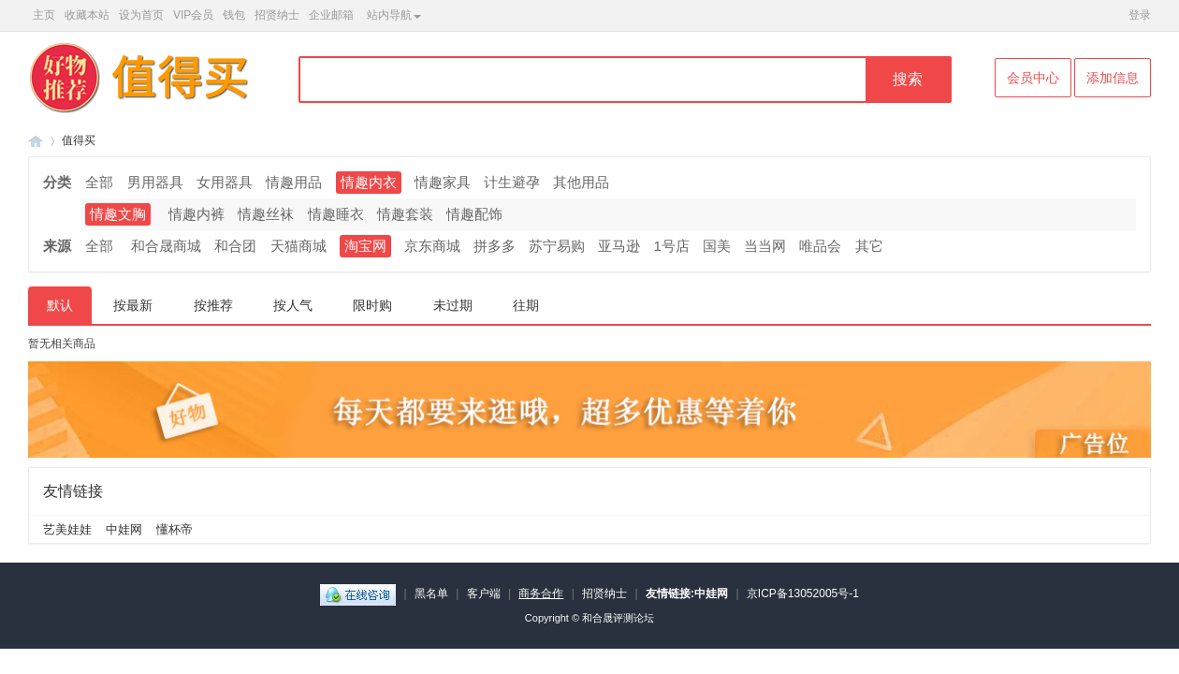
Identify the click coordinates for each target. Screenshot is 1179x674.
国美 (717, 246)
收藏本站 (87, 15)
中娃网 (124, 529)
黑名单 (431, 593)
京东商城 (432, 246)
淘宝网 (365, 246)
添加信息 (1112, 77)
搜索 (908, 79)
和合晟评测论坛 (618, 617)
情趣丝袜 (266, 214)
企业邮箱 (331, 15)
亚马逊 (619, 246)
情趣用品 (294, 182)
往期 (526, 305)
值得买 (78, 140)
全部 (99, 182)
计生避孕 (512, 182)
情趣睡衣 (336, 214)
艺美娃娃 (67, 529)
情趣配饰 (474, 214)
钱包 (234, 15)
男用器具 (155, 182)
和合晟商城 (166, 246)
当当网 (765, 246)
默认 (60, 305)
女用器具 (224, 182)
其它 (869, 246)
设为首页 (141, 15)
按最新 (133, 305)
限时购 (372, 305)
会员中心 (1033, 77)
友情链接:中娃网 (687, 593)
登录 (1139, 15)
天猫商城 (298, 246)
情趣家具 (443, 182)
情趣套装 (405, 214)
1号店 (672, 246)
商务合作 (540, 593)
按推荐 (213, 305)
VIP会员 (193, 15)
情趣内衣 (369, 182)
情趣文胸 (118, 214)
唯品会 (820, 246)
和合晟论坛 (35, 140)
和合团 (235, 246)
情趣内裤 (196, 214)
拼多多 (494, 246)
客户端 (484, 593)
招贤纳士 (277, 15)
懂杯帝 (174, 529)
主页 (44, 15)
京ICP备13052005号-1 (803, 593)
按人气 (293, 305)
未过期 (453, 305)
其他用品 (581, 182)
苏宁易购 (557, 246)
